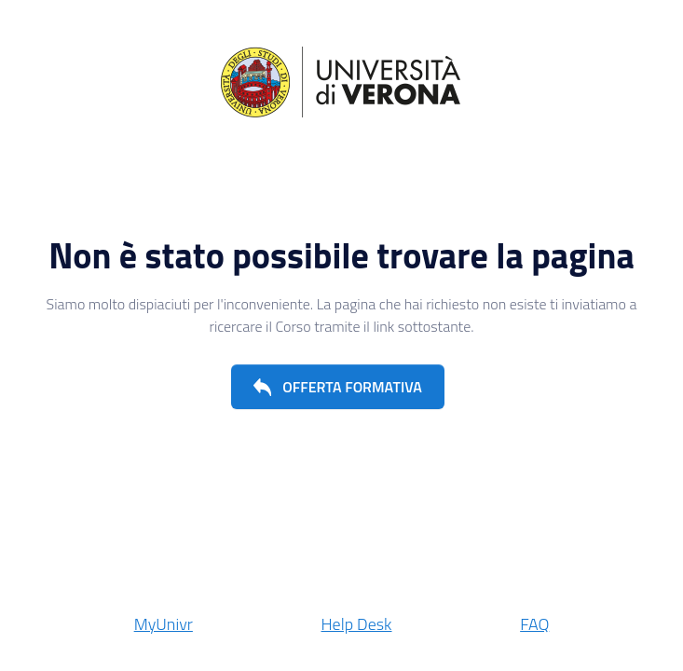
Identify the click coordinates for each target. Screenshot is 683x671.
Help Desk (356, 624)
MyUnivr (163, 624)
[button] (337, 386)
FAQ (534, 624)
